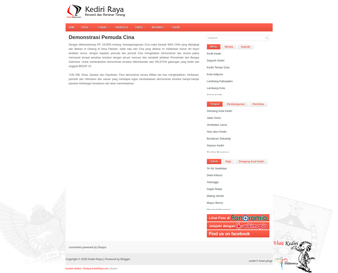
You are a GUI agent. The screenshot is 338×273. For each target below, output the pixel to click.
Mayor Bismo (215, 202)
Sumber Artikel (73, 268)
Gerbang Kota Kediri (219, 111)
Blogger (125, 259)
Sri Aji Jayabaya (217, 168)
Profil (87, 26)
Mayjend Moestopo (219, 209)
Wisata (229, 46)
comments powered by (87, 247)
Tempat (142, 26)
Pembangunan (236, 104)
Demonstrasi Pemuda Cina (101, 37)
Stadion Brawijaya (218, 152)
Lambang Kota (216, 88)
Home (72, 27)
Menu (213, 46)
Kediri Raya (95, 259)
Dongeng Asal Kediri (251, 161)
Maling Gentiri (215, 196)
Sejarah (104, 26)
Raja (228, 161)
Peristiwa (258, 104)
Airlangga (213, 182)
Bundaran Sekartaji (219, 138)
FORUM (175, 27)
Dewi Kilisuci (215, 175)
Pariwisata (121, 27)
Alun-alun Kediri (217, 131)
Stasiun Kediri (215, 145)
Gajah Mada (214, 189)
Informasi (160, 26)
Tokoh (214, 161)
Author (113, 268)
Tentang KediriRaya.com (96, 268)
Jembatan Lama (217, 124)
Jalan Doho (214, 117)
